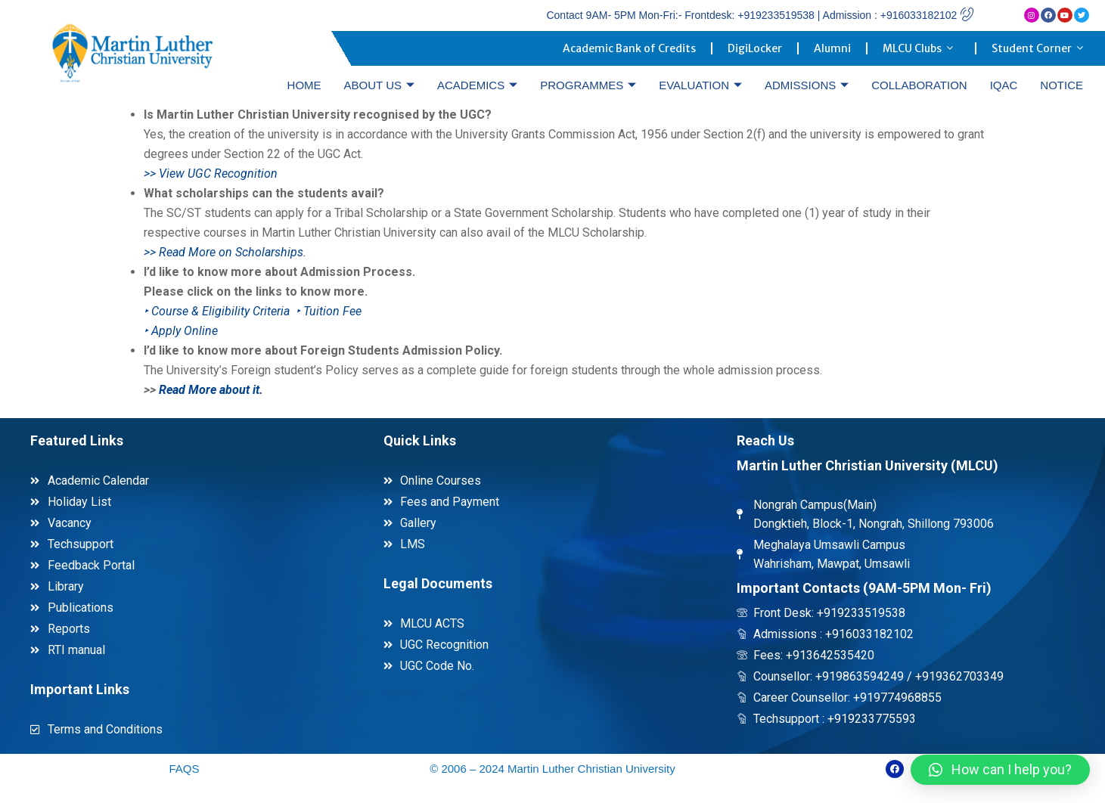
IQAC (1004, 85)
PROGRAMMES (588, 85)
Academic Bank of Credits (629, 48)
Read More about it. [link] (211, 390)
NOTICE (1061, 85)
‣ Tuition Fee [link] (329, 311)
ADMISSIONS (807, 85)
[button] (1000, 770)
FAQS (184, 768)
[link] (181, 331)
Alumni (832, 48)
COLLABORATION (919, 85)
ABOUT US (379, 85)
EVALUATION (700, 85)
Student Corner (1041, 48)
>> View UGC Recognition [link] (211, 173)
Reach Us (765, 440)
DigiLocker (755, 48)
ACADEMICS (477, 85)
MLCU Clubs (921, 48)
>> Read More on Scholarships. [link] (225, 252)
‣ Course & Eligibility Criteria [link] (218, 311)
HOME (304, 85)
